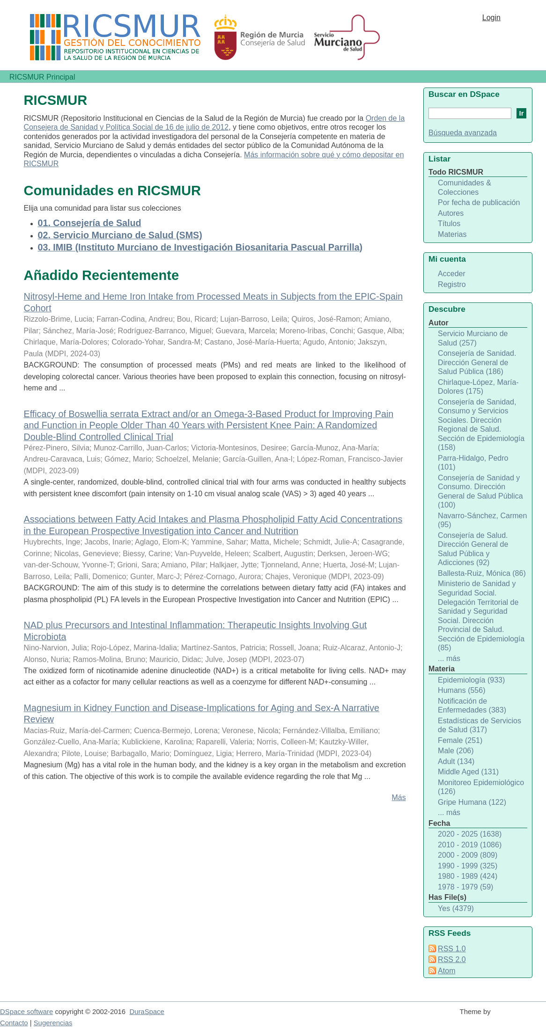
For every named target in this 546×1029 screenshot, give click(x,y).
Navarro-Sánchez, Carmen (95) (482, 520)
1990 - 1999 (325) (467, 866)
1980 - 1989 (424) (467, 876)
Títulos (449, 224)
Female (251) (460, 740)
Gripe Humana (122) (472, 802)
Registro (452, 284)
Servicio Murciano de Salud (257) (473, 338)
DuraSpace (146, 1011)
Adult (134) (456, 761)
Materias (452, 234)
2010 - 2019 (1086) (470, 845)
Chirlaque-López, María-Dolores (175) (478, 387)
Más (398, 797)
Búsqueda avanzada (462, 133)
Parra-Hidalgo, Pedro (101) (473, 462)
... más (449, 658)
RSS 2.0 (452, 959)
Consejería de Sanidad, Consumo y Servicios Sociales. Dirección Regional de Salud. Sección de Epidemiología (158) (481, 425)
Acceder (451, 274)
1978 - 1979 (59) (465, 887)
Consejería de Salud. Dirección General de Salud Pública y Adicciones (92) (473, 549)
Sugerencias (53, 1023)
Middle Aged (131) (468, 772)
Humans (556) (461, 690)
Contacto (14, 1023)
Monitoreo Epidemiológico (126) (481, 787)
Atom (446, 971)
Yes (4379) (456, 908)
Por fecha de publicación (479, 202)
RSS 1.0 (452, 949)
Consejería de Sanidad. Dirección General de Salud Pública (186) (477, 362)
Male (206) (455, 751)
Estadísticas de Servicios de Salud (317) (479, 725)
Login (491, 18)
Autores (451, 213)
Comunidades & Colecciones (464, 187)
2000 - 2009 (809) (467, 855)
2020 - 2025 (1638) (470, 834)
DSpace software (26, 1011)
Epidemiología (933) (471, 680)
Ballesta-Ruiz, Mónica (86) (482, 573)
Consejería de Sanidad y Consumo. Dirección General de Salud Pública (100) (480, 491)
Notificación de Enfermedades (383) (472, 705)
